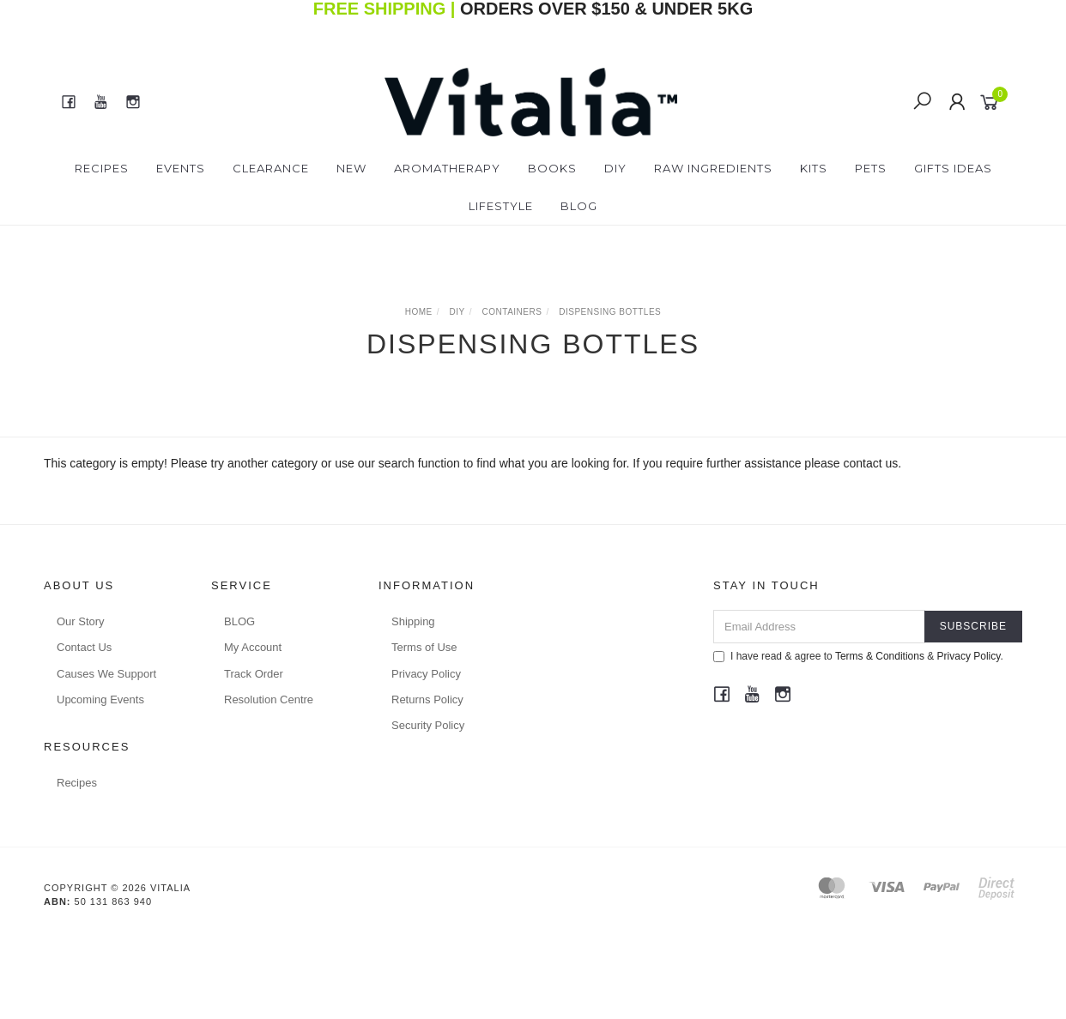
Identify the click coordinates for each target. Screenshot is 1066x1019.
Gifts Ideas (953, 168)
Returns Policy (427, 699)
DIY (615, 168)
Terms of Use (424, 647)
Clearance (271, 168)
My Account (253, 647)
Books (552, 168)
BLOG (239, 621)
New (351, 168)
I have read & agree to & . (858, 656)
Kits (813, 168)
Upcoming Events (100, 699)
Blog (578, 206)
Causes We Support (106, 673)
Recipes (102, 168)
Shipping (413, 621)
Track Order (253, 673)
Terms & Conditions (879, 656)
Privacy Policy (426, 673)
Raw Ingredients (713, 168)
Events (180, 168)
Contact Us (84, 647)
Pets (871, 168)
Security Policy (427, 725)
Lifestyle (501, 206)
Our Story (81, 621)
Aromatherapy (447, 168)
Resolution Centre (268, 699)
